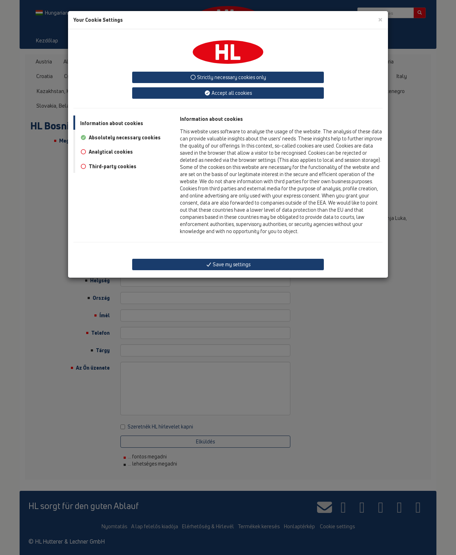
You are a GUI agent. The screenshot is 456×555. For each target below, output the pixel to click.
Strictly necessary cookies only (228, 77)
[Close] (380, 19)
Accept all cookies (228, 92)
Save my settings (228, 264)
